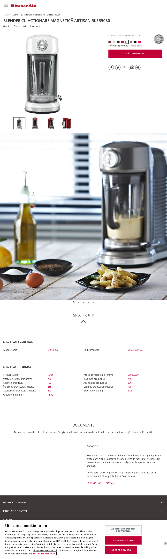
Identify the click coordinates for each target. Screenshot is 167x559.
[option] (21, 123)
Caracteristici (20, 26)
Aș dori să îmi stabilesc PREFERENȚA (123, 532)
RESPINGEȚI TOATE (123, 543)
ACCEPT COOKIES (121, 552)
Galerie (6, 26)
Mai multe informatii (44, 556)
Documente (35, 26)
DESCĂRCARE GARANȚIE (101, 483)
